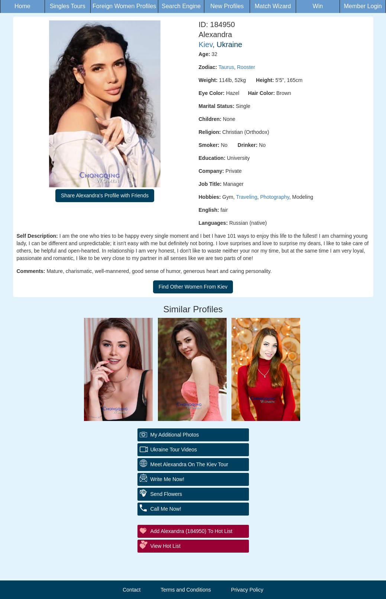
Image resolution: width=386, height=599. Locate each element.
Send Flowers (166, 494)
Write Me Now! (167, 479)
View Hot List (165, 546)
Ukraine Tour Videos (173, 449)
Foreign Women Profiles (124, 6)
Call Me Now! (165, 509)
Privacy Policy (247, 590)
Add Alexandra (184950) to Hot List (191, 531)
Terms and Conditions (185, 590)
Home (22, 6)
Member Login (363, 6)
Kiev (206, 44)
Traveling (246, 197)
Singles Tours (67, 6)
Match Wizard (272, 6)
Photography (274, 197)
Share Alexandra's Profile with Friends (105, 195)
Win (318, 6)
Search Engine (181, 6)
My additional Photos (174, 435)
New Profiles (227, 6)
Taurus (226, 67)
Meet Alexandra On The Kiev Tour (189, 464)
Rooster (246, 67)
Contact (131, 590)
